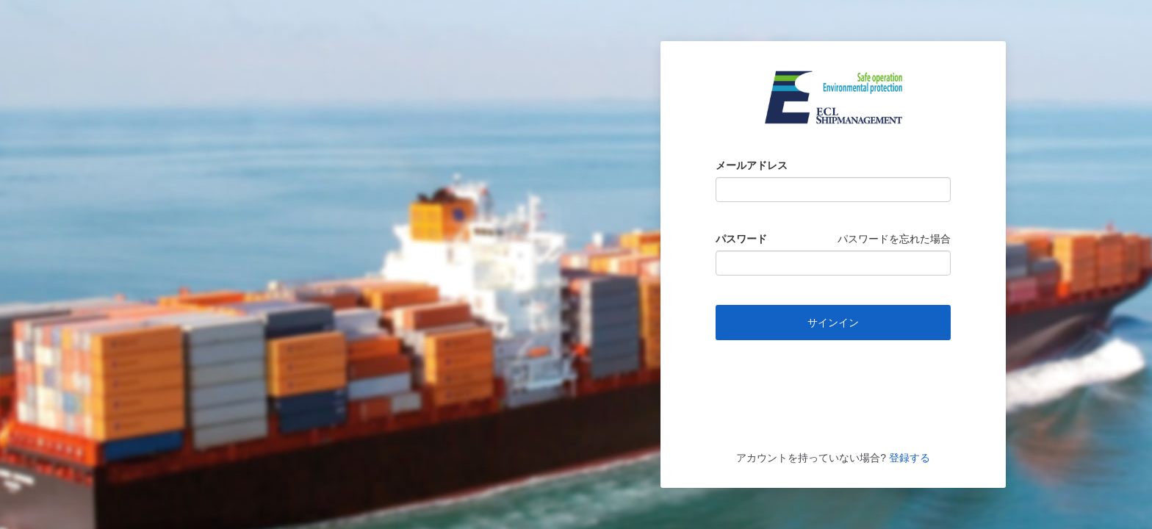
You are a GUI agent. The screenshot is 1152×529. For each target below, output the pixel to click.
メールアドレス (752, 165)
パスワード (741, 239)
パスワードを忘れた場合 (894, 239)
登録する (908, 458)
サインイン (833, 322)
